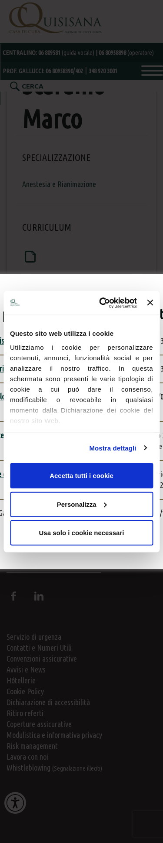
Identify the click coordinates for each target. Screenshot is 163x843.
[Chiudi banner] (150, 303)
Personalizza (82, 504)
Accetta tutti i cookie (81, 475)
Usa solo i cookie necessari (81, 532)
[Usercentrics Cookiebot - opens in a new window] (102, 302)
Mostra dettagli (112, 447)
